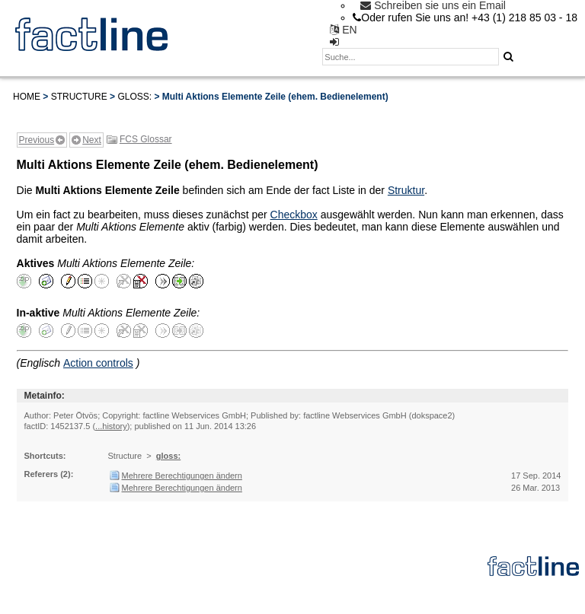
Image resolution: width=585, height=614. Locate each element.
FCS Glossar (146, 139)
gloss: (134, 96)
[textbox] (410, 56)
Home (26, 96)
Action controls (98, 363)
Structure (79, 96)
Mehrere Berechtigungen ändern (182, 475)
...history (111, 426)
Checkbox (294, 214)
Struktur (406, 190)
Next (91, 140)
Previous (37, 140)
